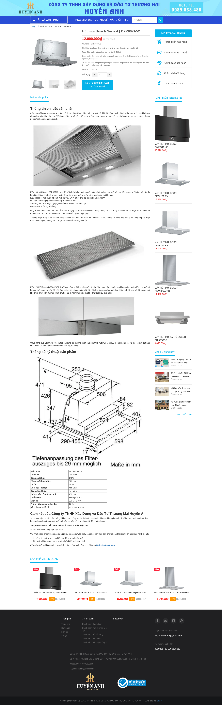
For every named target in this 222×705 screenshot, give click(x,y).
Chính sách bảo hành (91, 638)
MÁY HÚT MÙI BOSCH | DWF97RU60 (167, 145)
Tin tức (64, 636)
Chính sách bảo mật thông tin (95, 642)
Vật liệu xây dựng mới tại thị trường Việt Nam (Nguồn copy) (181, 390)
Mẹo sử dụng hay (165, 352)
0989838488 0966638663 (167, 649)
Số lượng (86, 74)
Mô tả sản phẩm (39, 97)
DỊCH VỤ (93, 20)
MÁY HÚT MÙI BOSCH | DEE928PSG (167, 195)
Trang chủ (65, 624)
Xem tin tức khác (184, 414)
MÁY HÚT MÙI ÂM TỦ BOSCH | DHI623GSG (171, 338)
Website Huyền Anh (105, 545)
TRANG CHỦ (79, 20)
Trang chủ (34, 26)
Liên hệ (64, 632)
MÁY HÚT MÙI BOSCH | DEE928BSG (167, 244)
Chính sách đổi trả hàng (92, 634)
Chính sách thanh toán (92, 624)
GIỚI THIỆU (122, 20)
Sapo (159, 701)
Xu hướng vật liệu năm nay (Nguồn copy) (181, 403)
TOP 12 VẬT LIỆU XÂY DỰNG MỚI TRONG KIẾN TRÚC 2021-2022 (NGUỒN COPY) (181, 375)
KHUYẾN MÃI (107, 20)
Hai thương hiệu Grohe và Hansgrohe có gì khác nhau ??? (181, 361)
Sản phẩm (65, 628)
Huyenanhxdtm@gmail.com (168, 635)
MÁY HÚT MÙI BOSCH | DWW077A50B (167, 289)
